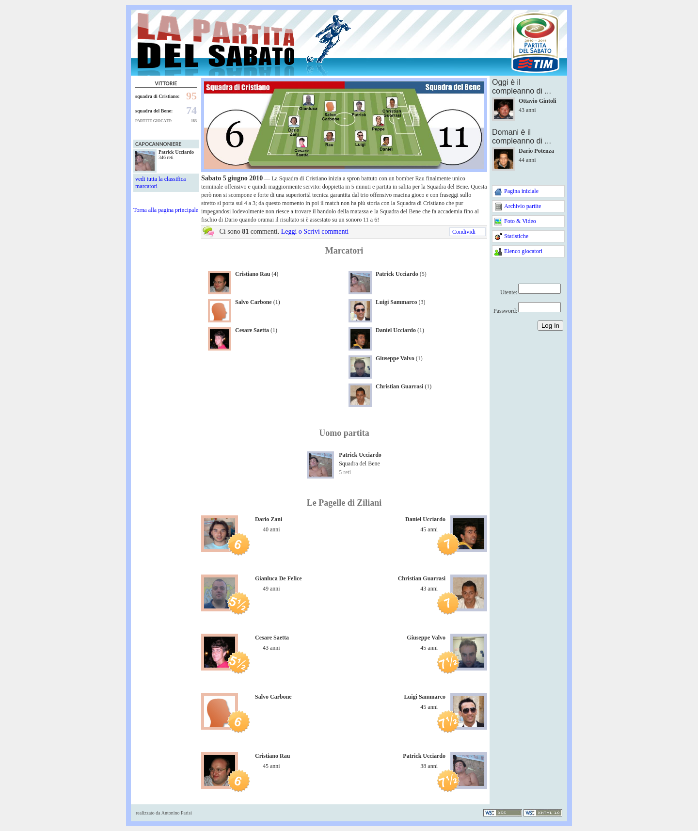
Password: (505, 310)
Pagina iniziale (521, 191)
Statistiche (516, 236)
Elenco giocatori (523, 251)
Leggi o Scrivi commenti (315, 231)
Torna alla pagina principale (165, 210)
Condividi (464, 231)
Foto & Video (520, 221)
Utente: (508, 292)
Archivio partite (522, 206)
